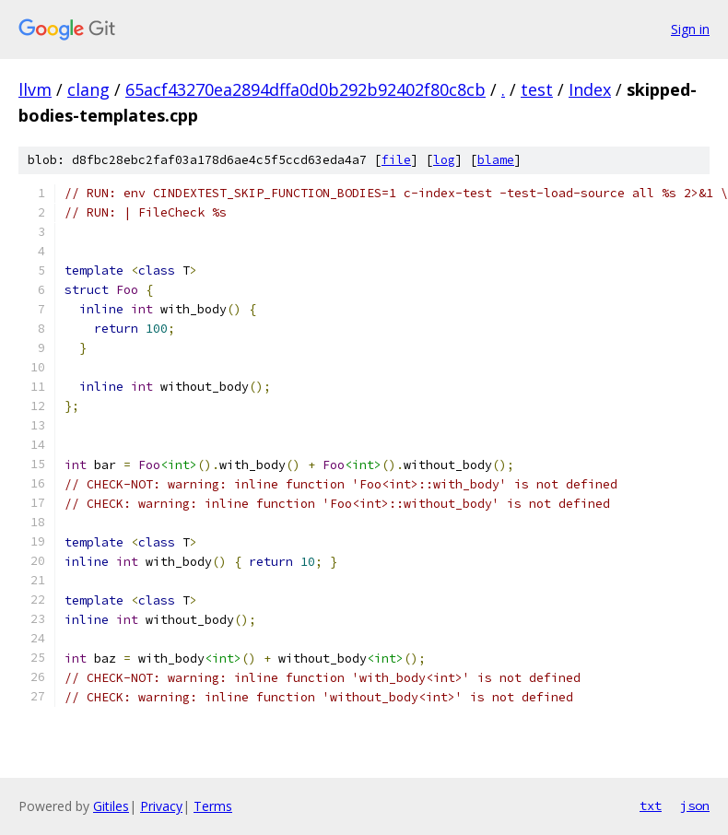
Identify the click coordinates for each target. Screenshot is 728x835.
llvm (35, 89)
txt (651, 805)
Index (590, 89)
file (396, 160)
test (537, 89)
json (695, 805)
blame (495, 160)
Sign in (690, 29)
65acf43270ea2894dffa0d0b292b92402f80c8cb (305, 89)
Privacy (161, 806)
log (444, 160)
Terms (213, 806)
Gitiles (111, 806)
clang (88, 89)
